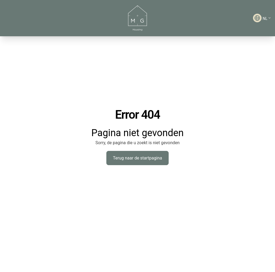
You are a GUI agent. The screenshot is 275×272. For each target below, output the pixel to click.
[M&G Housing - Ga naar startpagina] (137, 18)
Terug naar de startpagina (137, 158)
